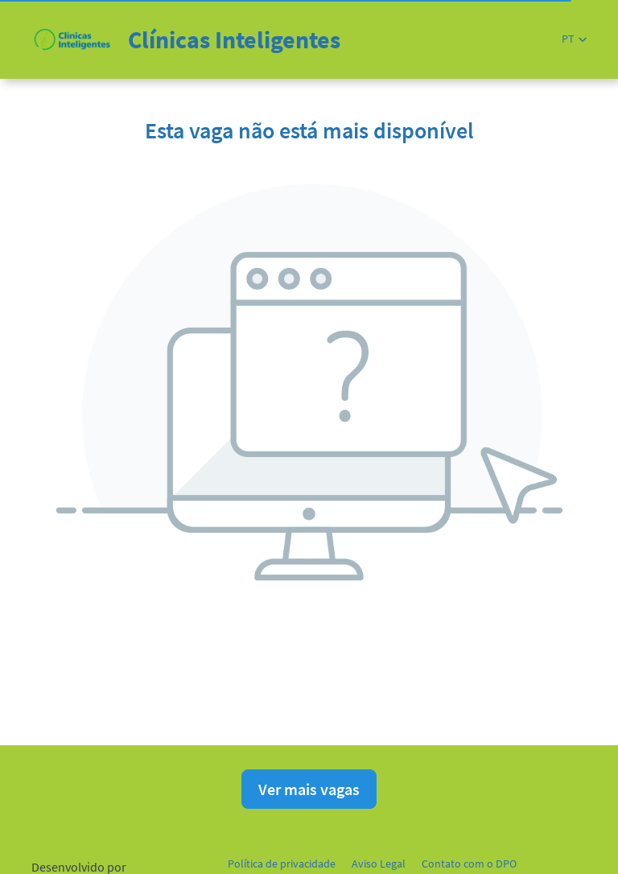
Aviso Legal (379, 863)
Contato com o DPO (469, 863)
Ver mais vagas (309, 789)
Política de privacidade (282, 863)
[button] (574, 39)
